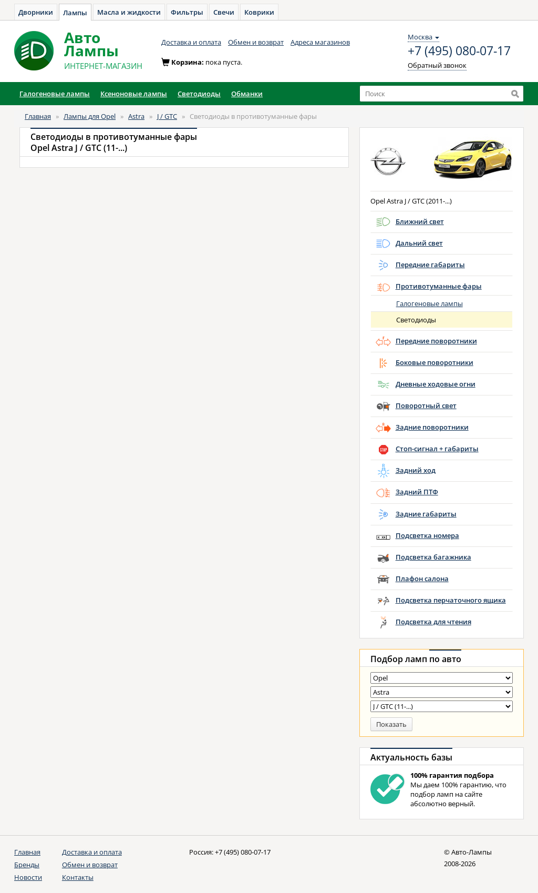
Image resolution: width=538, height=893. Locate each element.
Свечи (223, 12)
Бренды (26, 864)
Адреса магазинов (320, 42)
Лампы (75, 12)
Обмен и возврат (256, 42)
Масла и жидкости (129, 12)
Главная (38, 116)
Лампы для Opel (90, 116)
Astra (136, 116)
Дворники (35, 12)
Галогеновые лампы (429, 303)
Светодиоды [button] (199, 93)
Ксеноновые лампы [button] (133, 93)
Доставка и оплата (191, 42)
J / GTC (167, 116)
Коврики (259, 12)
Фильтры (187, 12)
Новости (28, 877)
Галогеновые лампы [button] (54, 93)
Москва (423, 37)
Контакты (78, 877)
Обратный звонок (437, 65)
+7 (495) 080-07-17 (459, 51)
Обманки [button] (247, 93)
